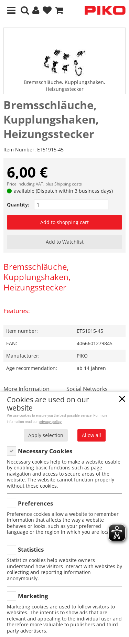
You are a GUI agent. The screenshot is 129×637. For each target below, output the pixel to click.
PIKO (82, 355)
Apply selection (45, 435)
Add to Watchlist (65, 241)
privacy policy (50, 422)
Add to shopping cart (64, 222)
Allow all (91, 435)
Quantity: (18, 204)
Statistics (31, 549)
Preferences (35, 503)
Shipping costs (68, 184)
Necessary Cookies (45, 451)
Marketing (33, 596)
